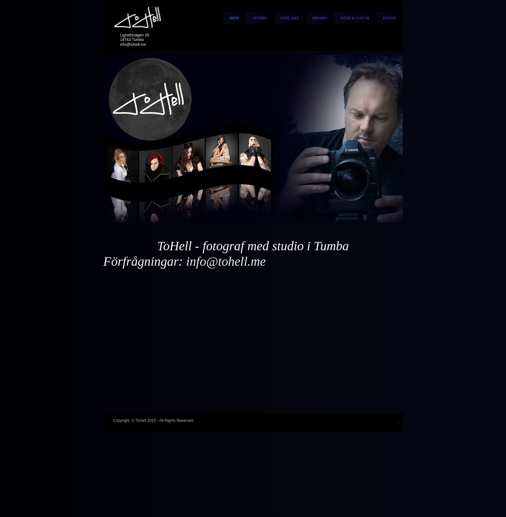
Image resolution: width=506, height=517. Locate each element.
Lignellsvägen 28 (134, 35)
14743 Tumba (132, 39)
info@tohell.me (133, 44)
